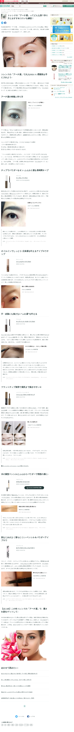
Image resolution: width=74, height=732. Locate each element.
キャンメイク (56, 87)
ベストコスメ (47, 3)
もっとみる (69, 57)
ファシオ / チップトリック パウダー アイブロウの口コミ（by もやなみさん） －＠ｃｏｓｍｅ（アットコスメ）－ (26, 378)
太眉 (17, 724)
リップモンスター (61, 91)
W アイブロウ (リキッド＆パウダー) (25, 548)
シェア (31, 716)
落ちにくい (13, 193)
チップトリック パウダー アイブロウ (25, 321)
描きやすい (15, 495)
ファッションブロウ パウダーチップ (25, 394)
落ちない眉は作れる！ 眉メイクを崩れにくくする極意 (15, 686)
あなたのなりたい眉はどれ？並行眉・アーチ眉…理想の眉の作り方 (19, 673)
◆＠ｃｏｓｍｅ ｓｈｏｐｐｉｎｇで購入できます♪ (15, 466)
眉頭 (13, 724)
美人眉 (20, 724)
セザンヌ (55, 93)
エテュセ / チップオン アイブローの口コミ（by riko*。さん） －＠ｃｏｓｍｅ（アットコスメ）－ (26, 242)
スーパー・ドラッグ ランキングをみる (63, 97)
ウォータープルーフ (6, 334)
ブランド (11, 3)
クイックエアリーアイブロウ (23, 261)
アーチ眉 (26, 724)
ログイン (71, 1)
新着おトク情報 (24, 1)
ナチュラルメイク (25, 563)
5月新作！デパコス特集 (57, 46)
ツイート (19, 716)
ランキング (6, 3)
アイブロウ (15, 31)
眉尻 (9, 724)
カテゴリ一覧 (41, 3)
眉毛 (31, 724)
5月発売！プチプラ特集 (57, 50)
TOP (1, 3)
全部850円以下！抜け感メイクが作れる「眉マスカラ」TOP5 (17, 698)
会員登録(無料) (65, 1)
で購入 (34, 488)
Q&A (19, 3)
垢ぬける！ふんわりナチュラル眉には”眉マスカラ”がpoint (16, 692)
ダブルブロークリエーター (23, 481)
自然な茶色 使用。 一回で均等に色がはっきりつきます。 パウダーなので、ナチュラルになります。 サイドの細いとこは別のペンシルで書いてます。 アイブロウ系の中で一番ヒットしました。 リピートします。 (25, 453)
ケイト (55, 91)
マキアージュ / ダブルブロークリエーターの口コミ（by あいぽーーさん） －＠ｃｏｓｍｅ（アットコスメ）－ (25, 528)
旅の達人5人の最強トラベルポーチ (59, 48)
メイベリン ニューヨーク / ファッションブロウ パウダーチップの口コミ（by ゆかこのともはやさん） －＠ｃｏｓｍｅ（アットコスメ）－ (26, 459)
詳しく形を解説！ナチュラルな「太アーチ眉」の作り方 (16, 679)
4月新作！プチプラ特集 (57, 52)
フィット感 (11, 337)
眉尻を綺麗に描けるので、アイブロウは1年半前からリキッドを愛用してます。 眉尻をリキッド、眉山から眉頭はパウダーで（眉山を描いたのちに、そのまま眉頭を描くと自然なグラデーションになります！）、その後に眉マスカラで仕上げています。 (25, 594)
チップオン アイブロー (22, 178)
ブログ (15, 3)
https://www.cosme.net (35, 108)
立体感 (25, 135)
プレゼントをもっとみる (66, 82)
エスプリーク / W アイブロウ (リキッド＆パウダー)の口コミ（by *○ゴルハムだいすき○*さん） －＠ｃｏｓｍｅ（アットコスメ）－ (25, 599)
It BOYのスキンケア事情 (57, 54)
